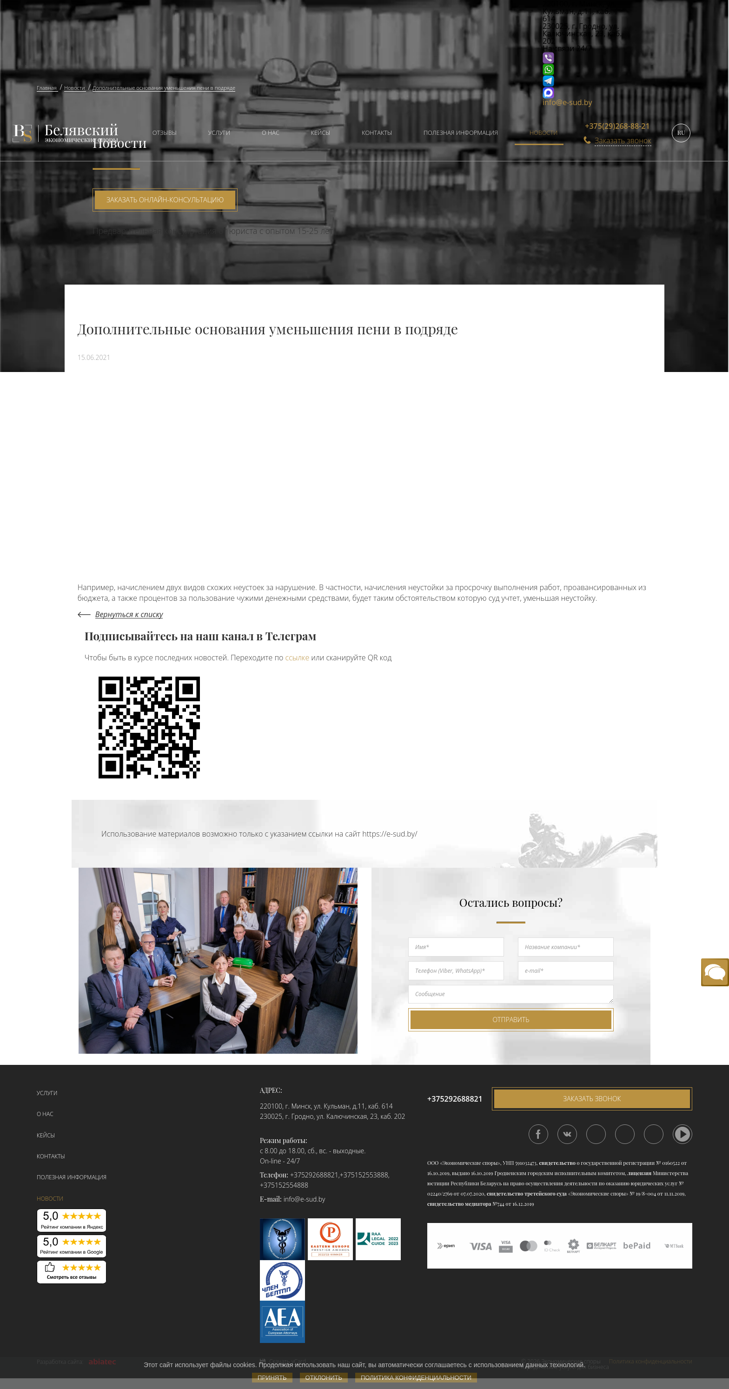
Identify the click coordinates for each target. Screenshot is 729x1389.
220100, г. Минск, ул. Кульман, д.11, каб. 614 (326, 1106)
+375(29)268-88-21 (617, 126)
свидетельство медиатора (459, 1203)
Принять (272, 1377)
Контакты (377, 132)
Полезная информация (461, 132)
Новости (544, 132)
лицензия (640, 1173)
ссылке (297, 657)
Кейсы (321, 132)
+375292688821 (314, 1174)
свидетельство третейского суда (527, 1193)
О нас (270, 132)
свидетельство (557, 1162)
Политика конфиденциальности (416, 1377)
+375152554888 (284, 1185)
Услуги (219, 132)
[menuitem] (160, 134)
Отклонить (323, 1377)
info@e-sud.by (567, 102)
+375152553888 (364, 1174)
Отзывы (164, 132)
